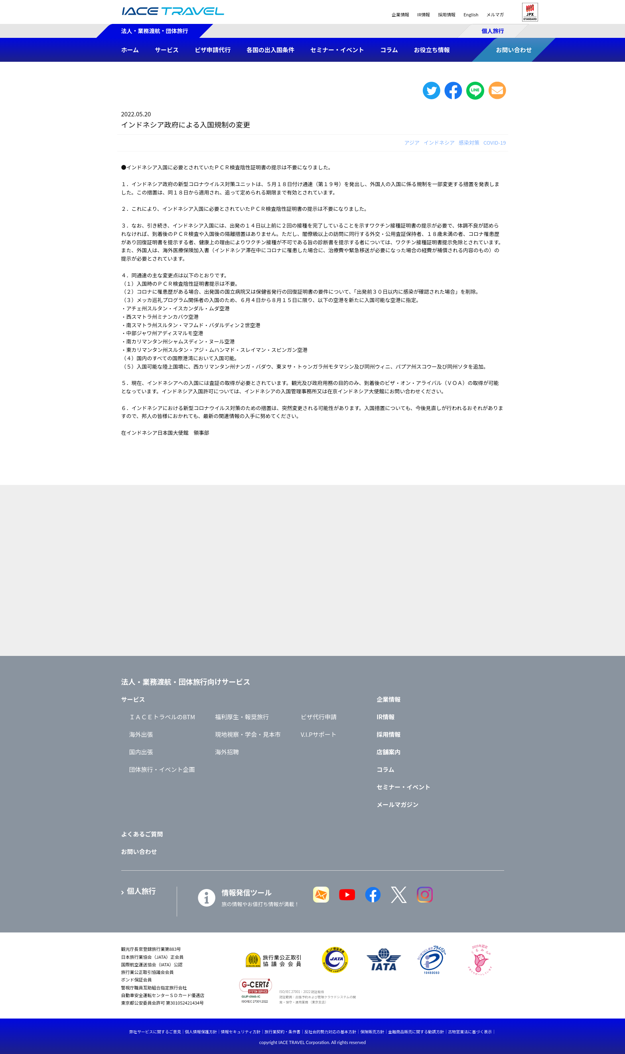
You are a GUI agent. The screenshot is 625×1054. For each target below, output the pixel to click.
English (470, 14)
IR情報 (423, 14)
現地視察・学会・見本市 (248, 734)
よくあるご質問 (142, 834)
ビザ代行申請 (319, 716)
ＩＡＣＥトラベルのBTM (162, 716)
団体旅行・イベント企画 (162, 769)
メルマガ (495, 14)
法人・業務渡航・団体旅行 (154, 31)
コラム (385, 769)
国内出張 (141, 752)
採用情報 (446, 14)
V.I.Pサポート (319, 734)
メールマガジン (397, 804)
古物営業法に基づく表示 (470, 1031)
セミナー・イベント (403, 787)
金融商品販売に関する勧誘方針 (416, 1031)
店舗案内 (388, 752)
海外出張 (141, 734)
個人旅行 (493, 31)
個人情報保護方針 (201, 1031)
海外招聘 (227, 752)
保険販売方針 (372, 1031)
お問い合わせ (139, 851)
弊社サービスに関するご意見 (155, 1031)
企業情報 (400, 14)
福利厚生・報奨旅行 (242, 716)
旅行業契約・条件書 (282, 1031)
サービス (133, 699)
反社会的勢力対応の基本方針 (330, 1031)
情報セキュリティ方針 (240, 1031)
